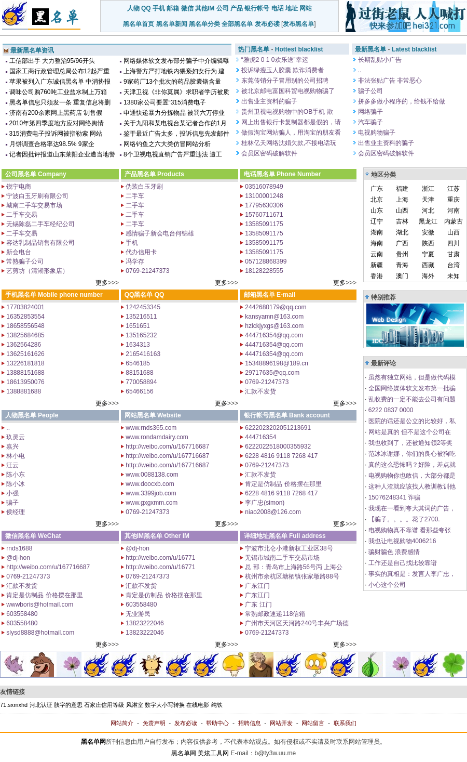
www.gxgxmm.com (150, 502)
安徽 (428, 232)
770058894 (140, 382)
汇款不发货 (259, 391)
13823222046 (144, 623)
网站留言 (312, 723)
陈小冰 (15, 484)
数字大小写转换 (165, 705)
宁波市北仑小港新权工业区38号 (288, 548)
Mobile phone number (70, 294)
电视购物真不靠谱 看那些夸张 (408, 530)
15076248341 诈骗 (393, 497)
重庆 (453, 199)
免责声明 (154, 723)
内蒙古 (453, 221)
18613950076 (25, 382)
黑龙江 (428, 221)
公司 (222, 8)
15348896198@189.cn (275, 363)
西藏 (428, 265)
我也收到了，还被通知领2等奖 (409, 442)
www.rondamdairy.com (156, 437)
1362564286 (23, 344)
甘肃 (453, 254)
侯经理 (15, 512)
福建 (402, 188)
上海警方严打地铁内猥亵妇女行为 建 (174, 71)
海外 (428, 276)
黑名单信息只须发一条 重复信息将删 (60, 102)
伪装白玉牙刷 (143, 186)
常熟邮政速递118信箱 (274, 614)
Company (52, 174)
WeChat (49, 536)
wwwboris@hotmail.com (39, 604)
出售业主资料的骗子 (268, 101)
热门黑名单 (253, 49)
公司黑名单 (20, 174)
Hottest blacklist (299, 49)
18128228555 (263, 270)
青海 (402, 265)
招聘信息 (249, 723)
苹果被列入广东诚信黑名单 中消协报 (60, 81)
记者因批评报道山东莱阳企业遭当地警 (62, 154)
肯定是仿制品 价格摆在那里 (282, 484)
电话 (277, 8)
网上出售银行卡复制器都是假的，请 (290, 122)
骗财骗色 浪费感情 (393, 552)
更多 (101, 282)
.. (359, 70)
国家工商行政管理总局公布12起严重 (59, 71)
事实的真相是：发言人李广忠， (410, 573)
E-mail (286, 294)
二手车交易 (21, 214)
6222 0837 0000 (389, 410)
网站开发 (281, 723)
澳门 (402, 276)
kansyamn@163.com (273, 316)
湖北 (402, 232)
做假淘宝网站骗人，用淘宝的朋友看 (290, 132)
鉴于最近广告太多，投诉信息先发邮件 (176, 133)
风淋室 (134, 705)
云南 (376, 254)
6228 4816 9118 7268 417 (280, 455)
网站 (305, 8)
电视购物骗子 (375, 132)
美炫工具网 (213, 753)
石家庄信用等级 (104, 705)
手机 (159, 8)
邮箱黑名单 (259, 294)
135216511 (140, 316)
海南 (376, 243)
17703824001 (25, 307)
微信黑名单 (20, 536)
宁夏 (428, 254)
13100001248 (263, 196)
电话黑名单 (259, 174)
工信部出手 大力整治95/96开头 (52, 60)
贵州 (402, 254)
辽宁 (376, 221)
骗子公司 (369, 91)
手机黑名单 (20, 294)
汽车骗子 (369, 122)
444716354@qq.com (273, 335)
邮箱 (173, 8)
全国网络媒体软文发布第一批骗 (410, 388)
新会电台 (18, 252)
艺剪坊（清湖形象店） (36, 270)
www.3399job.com (150, 493)
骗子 (12, 502)
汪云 (12, 465)
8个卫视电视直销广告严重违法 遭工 (172, 154)
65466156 (139, 391)
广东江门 (256, 585)
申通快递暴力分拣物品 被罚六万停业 (174, 112)
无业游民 (137, 614)
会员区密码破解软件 (268, 153)
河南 (453, 210)
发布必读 (267, 24)
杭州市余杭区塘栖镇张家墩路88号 (291, 576)
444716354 (259, 437)
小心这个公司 (385, 584)
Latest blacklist (414, 49)
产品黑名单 (140, 174)
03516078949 (263, 186)
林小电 (15, 455)
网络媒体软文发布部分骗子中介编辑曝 (176, 60)
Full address (307, 536)
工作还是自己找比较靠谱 (401, 563)
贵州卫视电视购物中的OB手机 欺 (286, 111)
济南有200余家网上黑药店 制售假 (55, 112)
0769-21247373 (146, 270)
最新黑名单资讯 (32, 50)
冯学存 (134, 261)
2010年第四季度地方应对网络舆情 (56, 123)
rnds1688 (18, 548)
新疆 (376, 265)
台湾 (453, 265)
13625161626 (25, 354)
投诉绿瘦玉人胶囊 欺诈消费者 (282, 70)
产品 (236, 8)
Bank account (309, 415)
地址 (291, 8)
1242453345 (142, 307)
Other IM (176, 536)
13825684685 (25, 335)
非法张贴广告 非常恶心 (389, 80)
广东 (376, 188)
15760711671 (263, 214)
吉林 (402, 221)
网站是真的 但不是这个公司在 (408, 432)
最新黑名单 (370, 49)
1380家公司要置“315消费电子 (164, 102)
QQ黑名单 (139, 294)
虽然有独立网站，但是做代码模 (410, 377)
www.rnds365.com (150, 427)
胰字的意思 (68, 705)
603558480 (21, 614)
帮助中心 (217, 723)
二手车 (134, 196)
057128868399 (264, 261)
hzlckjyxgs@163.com (273, 326)
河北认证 (41, 705)
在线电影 (197, 705)
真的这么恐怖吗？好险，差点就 (410, 464)
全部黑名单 (237, 24)
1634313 (137, 344)
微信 (187, 8)
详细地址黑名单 (265, 536)
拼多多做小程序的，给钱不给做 (400, 101)
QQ (146, 8)
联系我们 (345, 723)
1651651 (137, 326)
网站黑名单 (140, 415)
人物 (133, 8)
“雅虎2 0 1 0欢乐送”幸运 (274, 59)
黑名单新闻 (171, 24)
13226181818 (25, 363)
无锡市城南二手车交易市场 (281, 557)
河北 (428, 210)
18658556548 (25, 326)
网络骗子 (369, 111)
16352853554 (25, 316)
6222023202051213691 (277, 427)
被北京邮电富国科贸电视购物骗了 (287, 91)
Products (170, 174)
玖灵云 (15, 437)
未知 (453, 276)
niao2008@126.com (272, 512)
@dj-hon (17, 557)
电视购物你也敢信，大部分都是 (410, 475)
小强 (12, 493)
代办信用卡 (140, 252)
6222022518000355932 (277, 446)
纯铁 (217, 705)
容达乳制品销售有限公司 (40, 242)
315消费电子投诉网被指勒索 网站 (55, 133)
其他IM (204, 8)
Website (169, 415)
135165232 (140, 335)
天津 (428, 199)
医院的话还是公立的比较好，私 (410, 421)
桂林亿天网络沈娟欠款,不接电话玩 (288, 143)
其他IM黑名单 (143, 536)
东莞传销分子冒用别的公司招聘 (284, 80)
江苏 (453, 188)
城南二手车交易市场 (33, 205)
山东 (376, 210)
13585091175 (263, 224)
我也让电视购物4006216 (401, 541)
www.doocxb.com (149, 484)
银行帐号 (256, 8)
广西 (402, 243)
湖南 (376, 232)
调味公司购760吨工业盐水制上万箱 (58, 92)
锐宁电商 (18, 186)
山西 (402, 210)
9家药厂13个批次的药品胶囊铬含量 (172, 81)
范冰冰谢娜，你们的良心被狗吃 (410, 453)
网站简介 (122, 723)
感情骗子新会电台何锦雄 (159, 233)
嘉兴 (12, 446)
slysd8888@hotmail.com (39, 632)
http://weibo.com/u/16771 (159, 557)
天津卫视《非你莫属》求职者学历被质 (176, 92)
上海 (402, 199)
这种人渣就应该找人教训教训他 (410, 486)
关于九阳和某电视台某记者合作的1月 (175, 123)
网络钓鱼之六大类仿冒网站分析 (167, 144)
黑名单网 (183, 753)
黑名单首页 (138, 24)
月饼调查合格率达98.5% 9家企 (51, 144)
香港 (376, 276)
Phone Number (299, 174)
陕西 (428, 243)
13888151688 (25, 372)
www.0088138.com (151, 474)
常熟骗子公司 (24, 261)
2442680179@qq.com (275, 307)
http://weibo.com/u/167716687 (166, 446)
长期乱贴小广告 (379, 59)
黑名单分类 (204, 24)
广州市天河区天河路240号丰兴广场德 (296, 623)
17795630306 (263, 205)
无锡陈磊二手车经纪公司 (40, 224)
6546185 (137, 363)
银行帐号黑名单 (265, 415)
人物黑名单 (20, 415)
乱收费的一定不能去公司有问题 (410, 399)
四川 (453, 243)
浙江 (428, 188)
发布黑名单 (298, 24)
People (48, 415)
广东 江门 (257, 604)
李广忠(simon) (263, 502)
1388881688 (23, 391)
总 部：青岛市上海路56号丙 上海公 (292, 567)
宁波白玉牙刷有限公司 (36, 196)
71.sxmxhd (14, 705)
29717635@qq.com (271, 372)
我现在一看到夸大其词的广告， (410, 508)
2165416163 (142, 354)
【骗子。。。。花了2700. (402, 519)
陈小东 (15, 474)
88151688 (139, 372)
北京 (376, 199)
